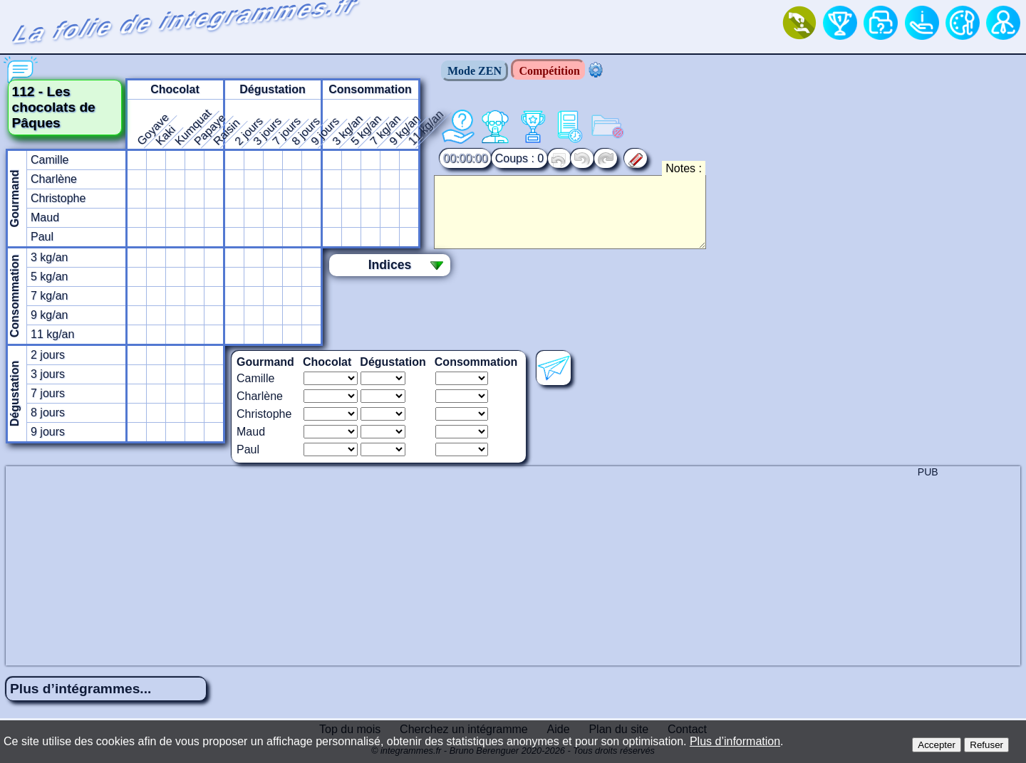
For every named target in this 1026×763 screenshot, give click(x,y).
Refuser (986, 745)
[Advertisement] (513, 565)
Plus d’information (735, 741)
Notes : (683, 168)
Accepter (936, 745)
